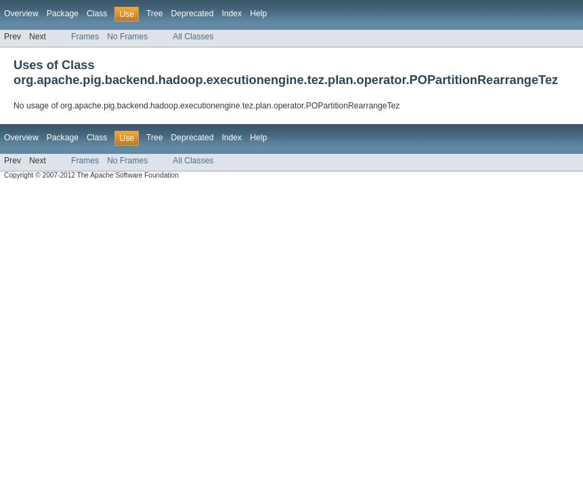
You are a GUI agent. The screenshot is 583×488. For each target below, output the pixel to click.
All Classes (193, 36)
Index (231, 13)
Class (97, 13)
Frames (85, 36)
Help (258, 13)
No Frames (127, 36)
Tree (154, 13)
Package (63, 13)
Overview (21, 13)
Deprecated (192, 13)
